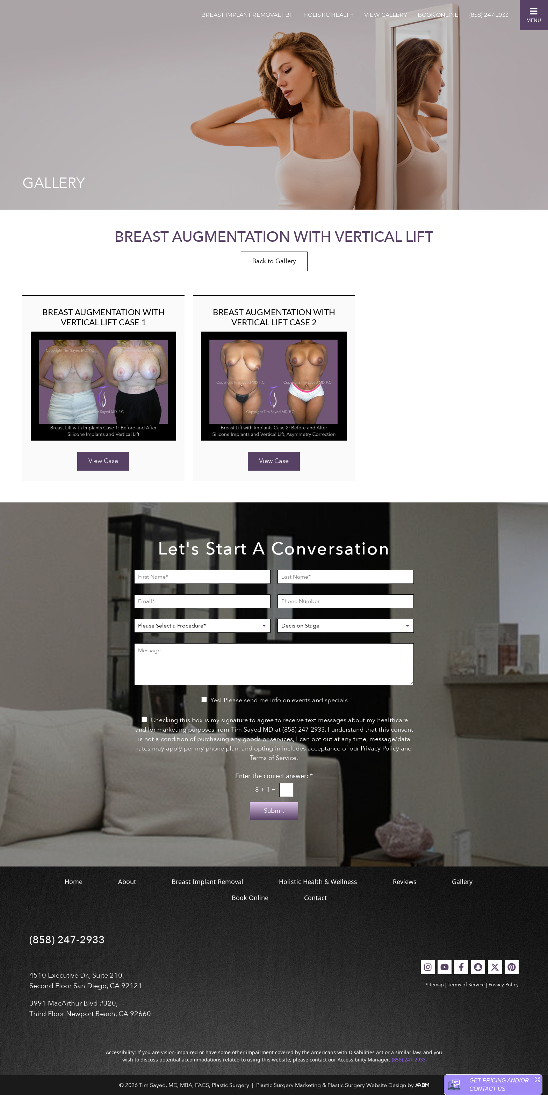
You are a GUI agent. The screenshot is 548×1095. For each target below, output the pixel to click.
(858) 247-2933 (489, 15)
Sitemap (435, 984)
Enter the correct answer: (274, 776)
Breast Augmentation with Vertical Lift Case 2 (274, 317)
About (110, 881)
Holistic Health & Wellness (320, 881)
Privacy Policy (504, 984)
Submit (274, 810)
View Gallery (385, 15)
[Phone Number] (345, 601)
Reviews (417, 881)
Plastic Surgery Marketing (288, 1085)
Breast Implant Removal (200, 881)
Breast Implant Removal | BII (247, 15)
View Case (103, 461)
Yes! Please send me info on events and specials (279, 700)
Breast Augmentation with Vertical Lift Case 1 (103, 317)
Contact (322, 897)
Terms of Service (466, 984)
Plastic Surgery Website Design (366, 1085)
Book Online (438, 15)
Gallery (484, 881)
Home (46, 881)
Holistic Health (328, 15)
